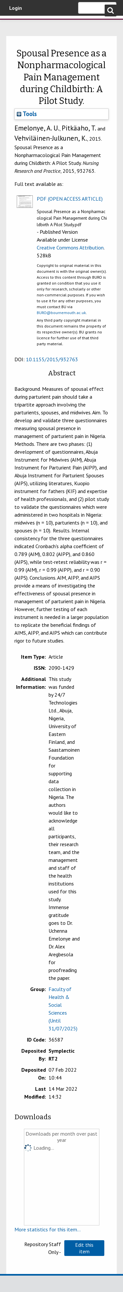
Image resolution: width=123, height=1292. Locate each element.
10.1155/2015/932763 (52, 359)
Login (15, 8)
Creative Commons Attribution (70, 247)
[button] (84, 1248)
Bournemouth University (15, 24)
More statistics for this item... (47, 1229)
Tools (27, 114)
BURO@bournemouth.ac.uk (61, 312)
